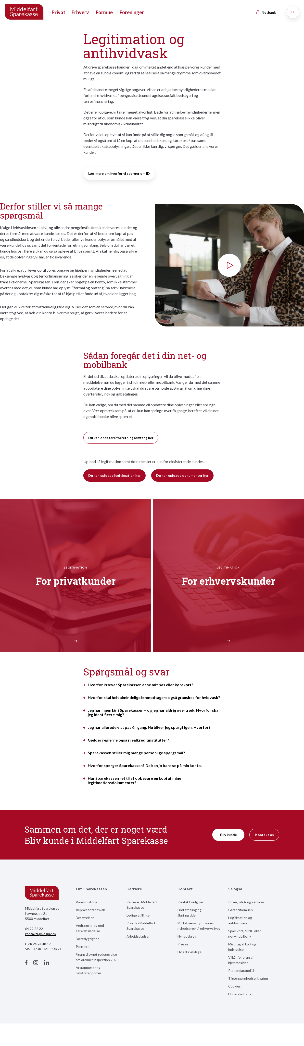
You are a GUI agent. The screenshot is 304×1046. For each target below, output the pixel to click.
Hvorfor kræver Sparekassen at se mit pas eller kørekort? (140, 685)
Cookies (234, 986)
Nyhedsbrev (186, 936)
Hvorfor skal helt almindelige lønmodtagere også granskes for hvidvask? (154, 697)
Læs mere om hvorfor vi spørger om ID (119, 173)
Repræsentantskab (90, 910)
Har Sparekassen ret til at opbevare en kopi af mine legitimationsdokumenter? (134, 780)
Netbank (266, 12)
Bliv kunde (228, 835)
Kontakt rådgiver (190, 902)
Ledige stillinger (139, 915)
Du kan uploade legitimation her (114, 475)
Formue (104, 12)
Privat (58, 12)
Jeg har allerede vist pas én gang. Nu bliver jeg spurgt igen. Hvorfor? (149, 727)
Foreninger (132, 12)
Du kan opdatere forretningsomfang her (120, 438)
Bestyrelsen (85, 918)
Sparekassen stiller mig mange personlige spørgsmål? (136, 753)
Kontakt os (264, 835)
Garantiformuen (240, 910)
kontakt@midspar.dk (40, 934)
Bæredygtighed (88, 939)
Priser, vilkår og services (246, 902)
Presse (182, 944)
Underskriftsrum (240, 994)
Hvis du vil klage (189, 952)
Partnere (82, 946)
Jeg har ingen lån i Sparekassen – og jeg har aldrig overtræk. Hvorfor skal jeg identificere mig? (153, 712)
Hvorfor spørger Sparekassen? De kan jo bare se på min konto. (145, 765)
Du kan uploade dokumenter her (182, 475)
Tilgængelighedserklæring (248, 978)
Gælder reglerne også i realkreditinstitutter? (128, 740)
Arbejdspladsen (139, 936)
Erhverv (80, 12)
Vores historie (86, 902)
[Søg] (293, 12)
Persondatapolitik (241, 970)
